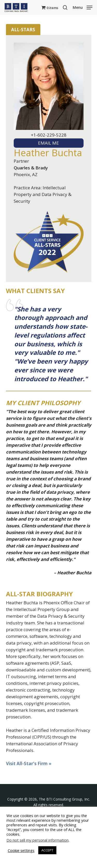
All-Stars (23, 30)
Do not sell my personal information (37, 840)
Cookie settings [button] (21, 850)
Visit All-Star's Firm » (28, 763)
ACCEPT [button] (47, 850)
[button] (82, 7)
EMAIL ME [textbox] (48, 143)
